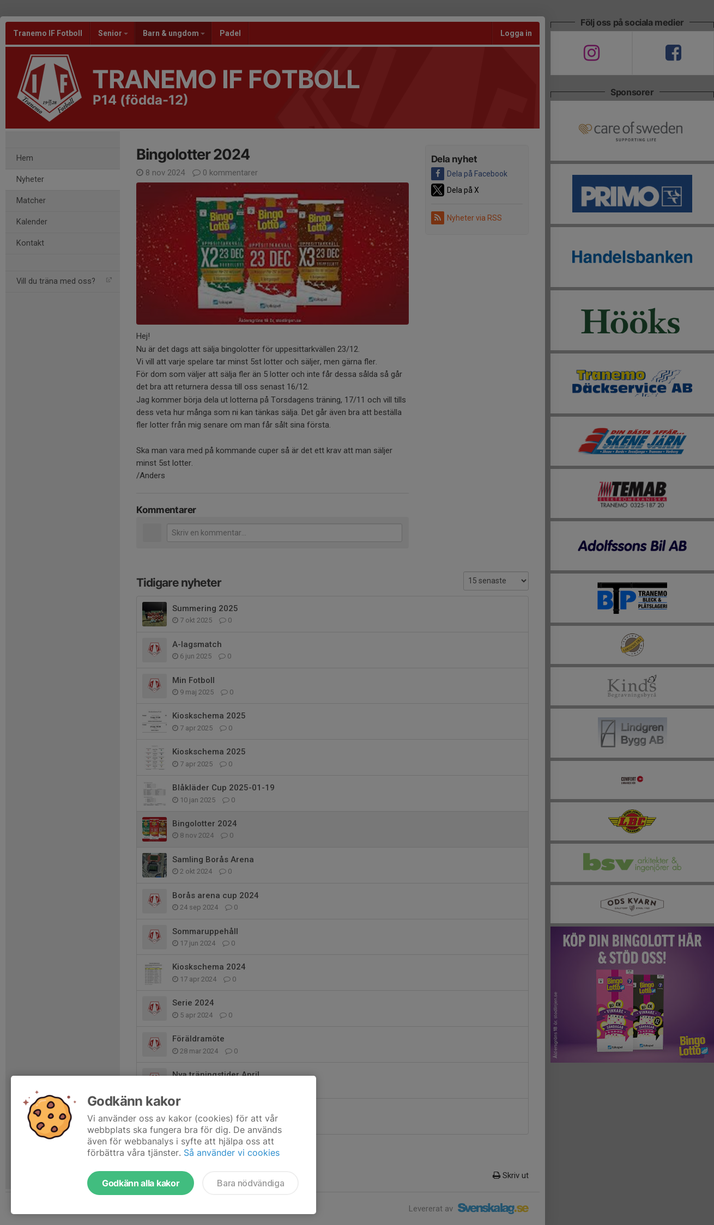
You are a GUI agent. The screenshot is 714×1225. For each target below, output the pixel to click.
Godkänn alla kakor (140, 1183)
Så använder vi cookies (232, 1152)
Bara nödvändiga (250, 1183)
